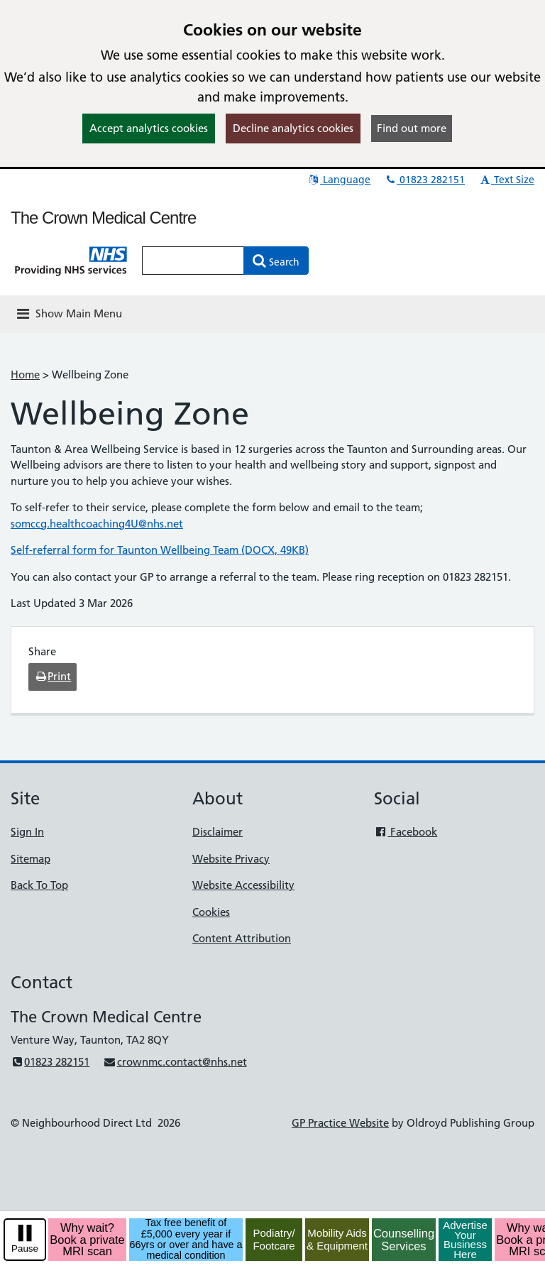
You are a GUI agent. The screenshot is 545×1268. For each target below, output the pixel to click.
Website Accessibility (243, 885)
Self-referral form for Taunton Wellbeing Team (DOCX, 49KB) (160, 550)
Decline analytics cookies (293, 128)
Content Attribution (241, 938)
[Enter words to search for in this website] (193, 260)
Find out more (411, 128)
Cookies (211, 912)
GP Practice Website (340, 1123)
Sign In (27, 831)
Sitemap (30, 858)
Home (25, 374)
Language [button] (338, 179)
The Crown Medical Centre (103, 217)
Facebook (405, 831)
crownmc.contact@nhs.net (174, 1061)
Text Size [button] (506, 179)
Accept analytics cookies (148, 128)
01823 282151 (424, 179)
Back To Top (39, 885)
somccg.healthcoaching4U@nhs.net (97, 523)
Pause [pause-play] (24, 1248)
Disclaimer (217, 831)
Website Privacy (231, 858)
